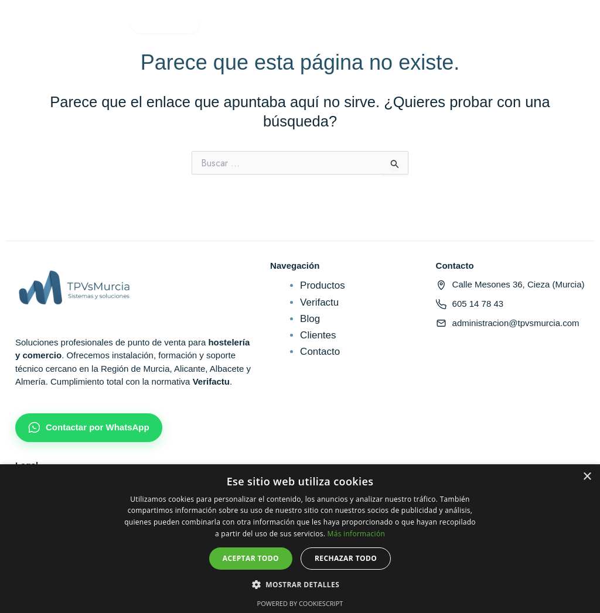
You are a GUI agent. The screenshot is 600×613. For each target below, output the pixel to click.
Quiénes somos (306, 23)
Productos (99, 23)
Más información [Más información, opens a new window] (356, 534)
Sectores (167, 23)
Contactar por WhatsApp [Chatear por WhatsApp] (88, 427)
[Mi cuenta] (421, 23)
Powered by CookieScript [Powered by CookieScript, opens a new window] (300, 603)
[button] (300, 584)
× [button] (586, 476)
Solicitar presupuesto (525, 23)
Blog (310, 318)
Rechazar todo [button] (346, 558)
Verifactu (232, 23)
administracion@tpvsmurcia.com (507, 323)
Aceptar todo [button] (251, 558)
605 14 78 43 (470, 304)
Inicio (45, 23)
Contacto (380, 23)
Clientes (318, 335)
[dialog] (300, 538)
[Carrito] (448, 23)
